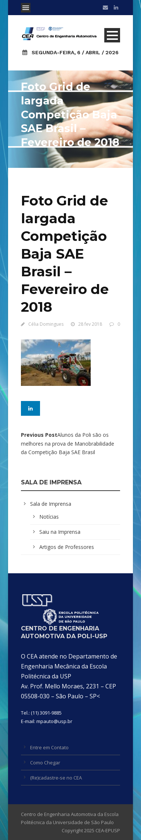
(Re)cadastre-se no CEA (56, 777)
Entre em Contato (49, 747)
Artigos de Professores (66, 546)
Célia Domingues (46, 324)
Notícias (49, 516)
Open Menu (25, 8)
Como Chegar (45, 762)
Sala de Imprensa (50, 503)
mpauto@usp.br (54, 721)
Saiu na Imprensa (59, 531)
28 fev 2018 (90, 324)
